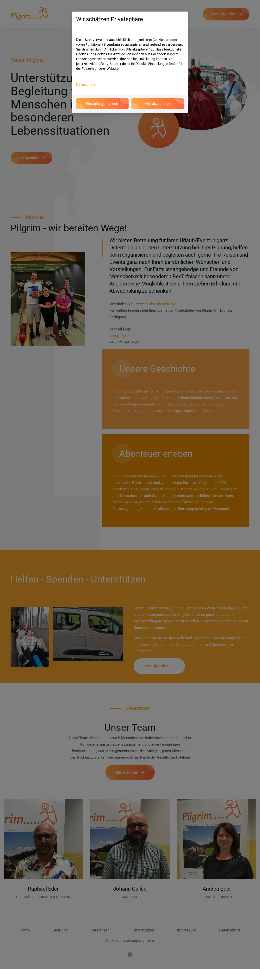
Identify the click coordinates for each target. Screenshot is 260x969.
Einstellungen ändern (102, 104)
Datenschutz (85, 84)
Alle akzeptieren (157, 104)
